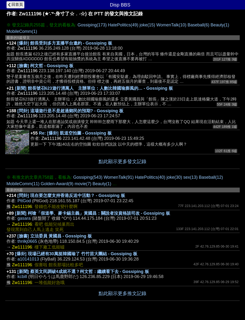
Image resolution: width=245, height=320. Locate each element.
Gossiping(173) (92, 25)
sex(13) (190, 177)
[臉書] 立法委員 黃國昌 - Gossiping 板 (54, 236)
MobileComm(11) (22, 183)
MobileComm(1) (21, 31)
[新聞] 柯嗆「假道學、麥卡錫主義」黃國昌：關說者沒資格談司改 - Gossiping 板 (92, 213)
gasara (24, 218)
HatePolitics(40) (150, 177)
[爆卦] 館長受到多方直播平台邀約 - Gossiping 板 (64, 43)
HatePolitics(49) (123, 25)
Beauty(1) (220, 25)
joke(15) (147, 25)
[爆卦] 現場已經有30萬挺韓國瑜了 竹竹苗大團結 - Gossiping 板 (76, 253)
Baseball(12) (211, 177)
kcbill (22, 276)
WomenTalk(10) (171, 25)
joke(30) (174, 177)
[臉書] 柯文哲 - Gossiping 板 (45, 65)
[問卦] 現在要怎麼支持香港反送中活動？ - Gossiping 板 (71, 195)
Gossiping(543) (87, 177)
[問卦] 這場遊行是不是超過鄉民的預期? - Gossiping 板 (70, 110)
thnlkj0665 (27, 241)
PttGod (24, 200)
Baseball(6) (198, 25)
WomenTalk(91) (119, 177)
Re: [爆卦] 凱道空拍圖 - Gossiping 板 (75, 133)
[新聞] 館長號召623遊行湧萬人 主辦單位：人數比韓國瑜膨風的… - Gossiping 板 (94, 88)
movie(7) (83, 183)
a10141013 (28, 259)
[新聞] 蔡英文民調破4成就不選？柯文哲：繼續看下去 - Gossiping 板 (83, 271)
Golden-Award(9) (57, 183)
